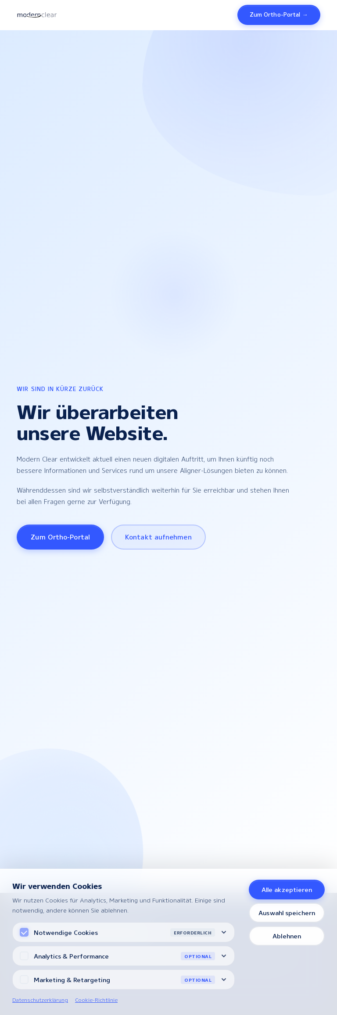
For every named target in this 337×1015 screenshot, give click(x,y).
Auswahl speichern (286, 912)
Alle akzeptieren (287, 889)
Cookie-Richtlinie (96, 1000)
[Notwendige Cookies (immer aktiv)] (24, 932)
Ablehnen (286, 936)
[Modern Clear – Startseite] (37, 15)
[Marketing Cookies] (24, 979)
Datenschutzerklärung (40, 1000)
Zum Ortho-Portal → (279, 14)
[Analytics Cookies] (24, 956)
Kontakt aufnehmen (158, 537)
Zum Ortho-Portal (60, 537)
